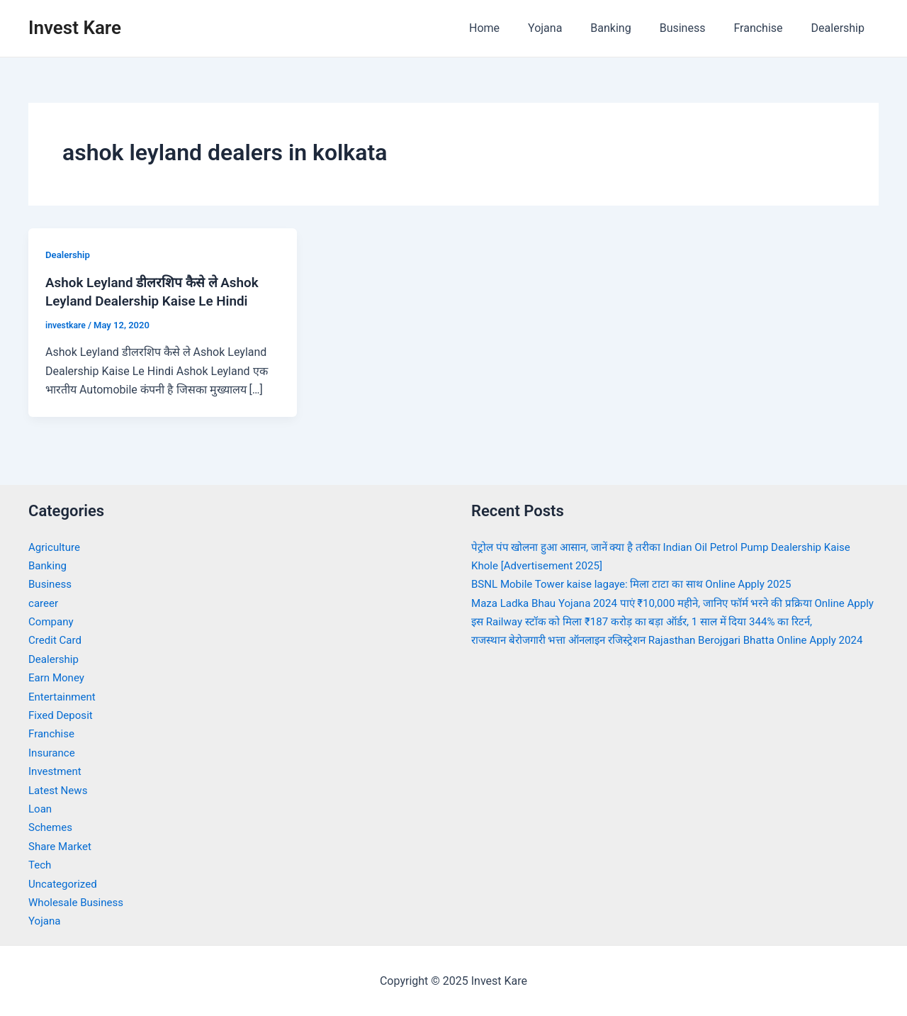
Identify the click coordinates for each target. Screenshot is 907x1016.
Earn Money (58, 677)
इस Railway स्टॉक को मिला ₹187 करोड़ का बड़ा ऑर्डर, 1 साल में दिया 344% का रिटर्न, (651, 640)
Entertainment (64, 696)
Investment (56, 770)
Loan (40, 808)
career (44, 602)
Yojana (570, 28)
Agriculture (56, 546)
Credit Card (56, 640)
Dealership (840, 28)
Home (515, 28)
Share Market (62, 845)
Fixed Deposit (62, 714)
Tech (40, 864)
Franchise (766, 28)
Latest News (59, 789)
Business (697, 28)
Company (52, 620)
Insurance (53, 752)
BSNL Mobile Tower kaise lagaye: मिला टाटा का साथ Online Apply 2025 (640, 584)
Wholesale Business (79, 901)
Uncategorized (64, 883)
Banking (630, 28)
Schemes (51, 827)
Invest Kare (74, 27)
